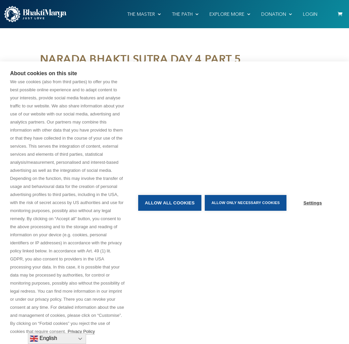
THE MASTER (141, 14)
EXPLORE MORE (226, 14)
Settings (313, 202)
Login (310, 14)
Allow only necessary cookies (245, 203)
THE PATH (182, 14)
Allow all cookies (170, 202)
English (43, 339)
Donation (273, 14)
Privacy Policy (81, 331)
